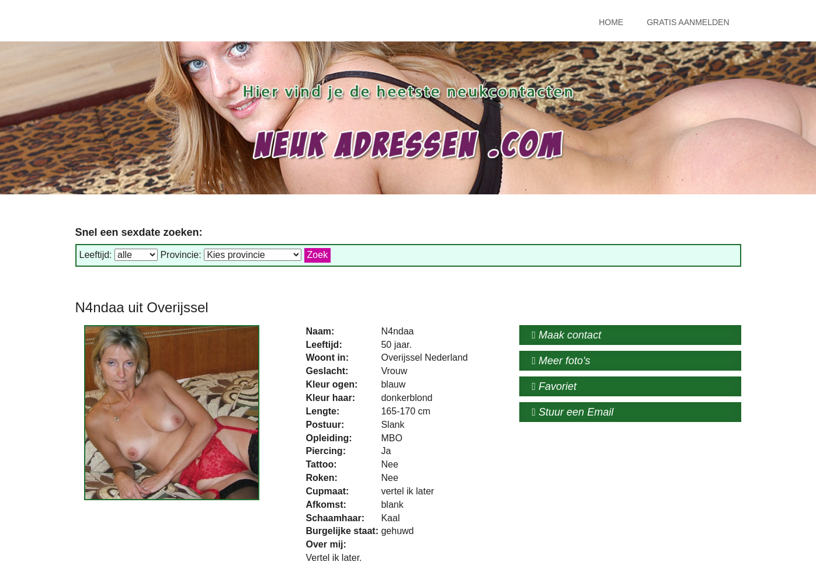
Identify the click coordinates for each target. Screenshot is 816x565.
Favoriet (554, 386)
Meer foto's (561, 361)
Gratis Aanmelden (688, 22)
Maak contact (567, 335)
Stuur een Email (573, 412)
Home (611, 22)
